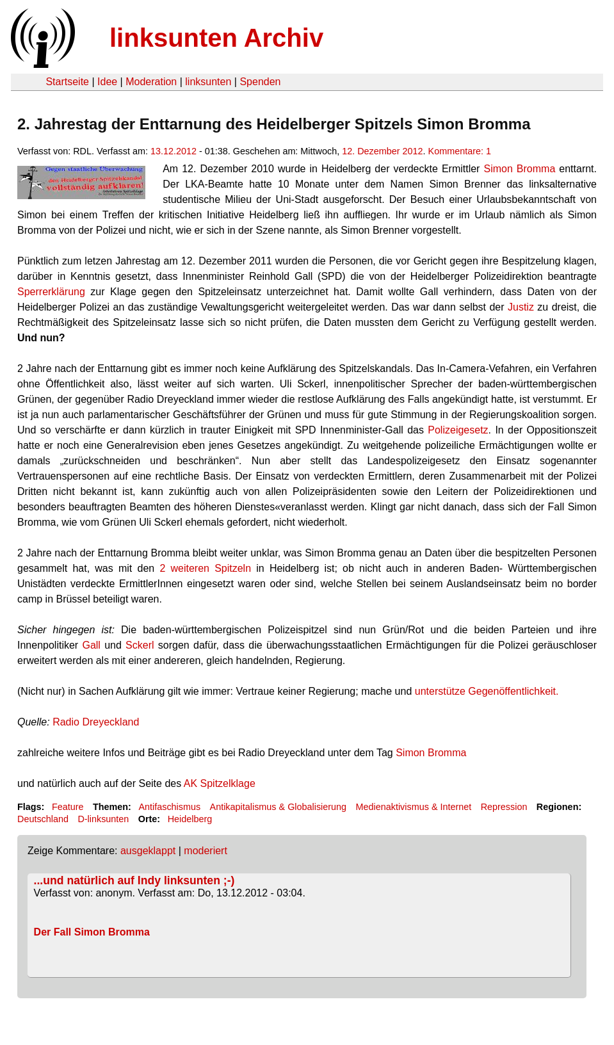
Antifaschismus (169, 807)
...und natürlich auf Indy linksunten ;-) (134, 880)
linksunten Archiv (216, 38)
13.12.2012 (173, 151)
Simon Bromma (519, 168)
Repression (504, 807)
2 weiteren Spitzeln (205, 568)
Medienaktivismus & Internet (414, 807)
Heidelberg (190, 819)
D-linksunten (103, 819)
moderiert (205, 850)
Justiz (521, 307)
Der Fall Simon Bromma (92, 932)
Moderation (151, 81)
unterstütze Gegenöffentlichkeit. (487, 691)
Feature (68, 807)
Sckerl (139, 645)
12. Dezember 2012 (382, 151)
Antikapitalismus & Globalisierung (278, 807)
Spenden (259, 81)
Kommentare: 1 (459, 151)
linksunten (208, 81)
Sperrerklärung (51, 291)
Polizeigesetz (458, 430)
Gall (91, 645)
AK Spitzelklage (219, 783)
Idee (107, 81)
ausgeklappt (147, 850)
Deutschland (43, 819)
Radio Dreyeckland (96, 722)
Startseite (67, 81)
